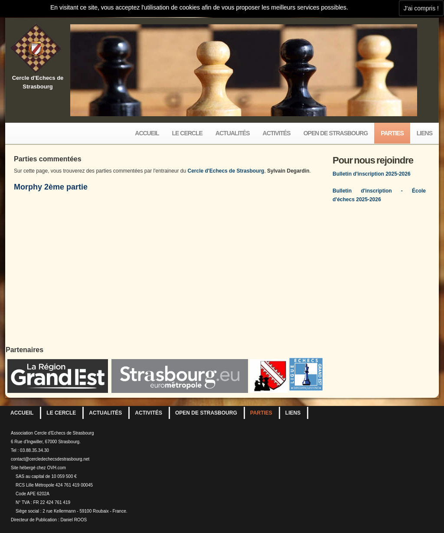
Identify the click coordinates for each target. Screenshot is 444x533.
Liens (424, 133)
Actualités (232, 133)
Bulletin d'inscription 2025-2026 (372, 174)
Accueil (147, 133)
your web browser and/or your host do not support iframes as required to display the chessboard (169, 266)
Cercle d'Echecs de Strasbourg (226, 171)
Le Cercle (187, 133)
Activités (277, 133)
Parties (392, 133)
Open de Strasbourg (336, 133)
